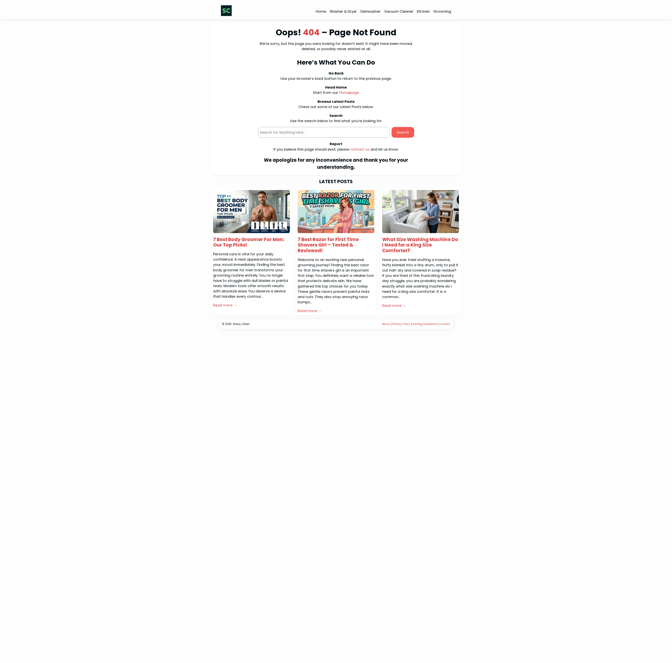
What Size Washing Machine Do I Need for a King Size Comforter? (420, 245)
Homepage (349, 92)
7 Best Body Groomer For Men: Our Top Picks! (248, 242)
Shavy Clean (241, 324)
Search (403, 132)
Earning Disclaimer (425, 324)
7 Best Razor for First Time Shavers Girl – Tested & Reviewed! (328, 245)
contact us (359, 149)
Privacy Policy (401, 324)
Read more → (225, 305)
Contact (444, 324)
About (386, 324)
